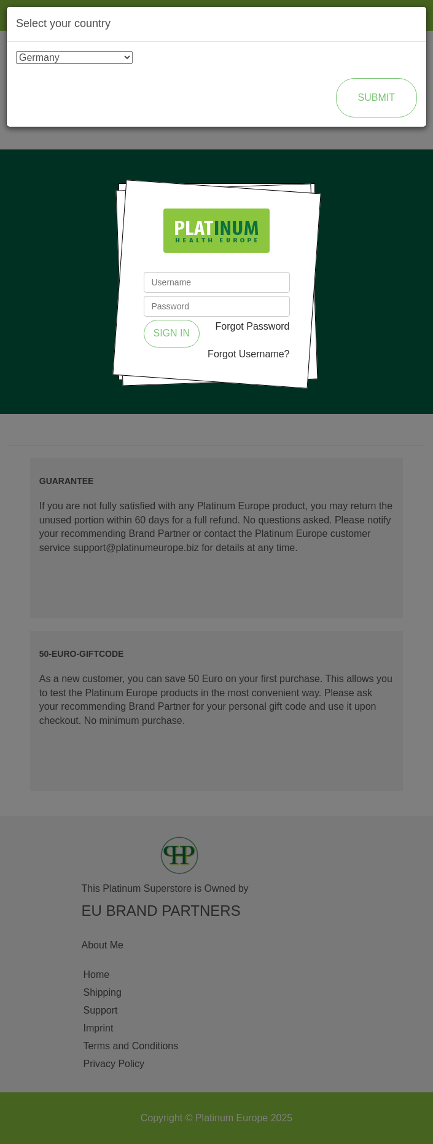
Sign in (172, 333)
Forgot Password (253, 326)
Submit (376, 97)
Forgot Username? (248, 354)
